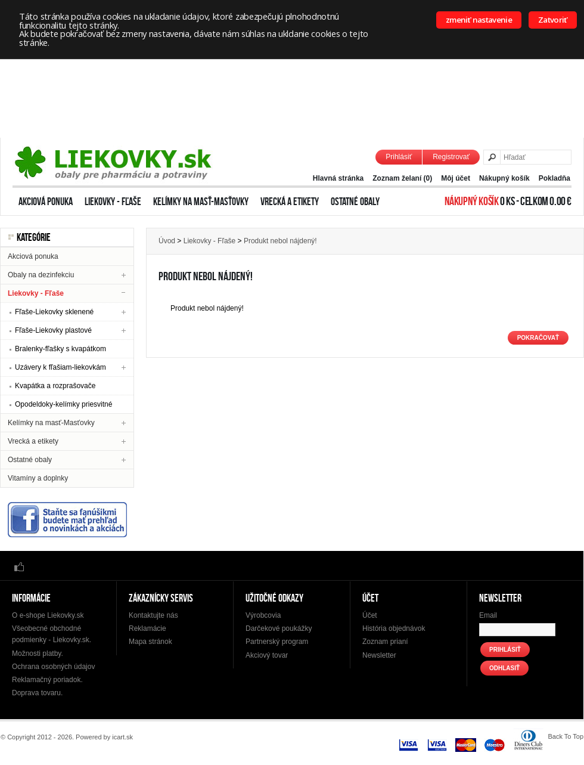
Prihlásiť (399, 157)
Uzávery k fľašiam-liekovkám (60, 367)
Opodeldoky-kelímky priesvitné (63, 404)
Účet (369, 615)
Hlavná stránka (338, 178)
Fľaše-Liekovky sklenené (54, 312)
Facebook (19, 566)
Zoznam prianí (385, 641)
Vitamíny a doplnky (38, 478)
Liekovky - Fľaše (113, 201)
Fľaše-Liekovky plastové (53, 330)
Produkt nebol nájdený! (280, 241)
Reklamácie (147, 628)
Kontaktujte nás (153, 615)
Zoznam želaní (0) (402, 178)
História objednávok (393, 628)
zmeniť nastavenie (479, 19)
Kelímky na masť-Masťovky (200, 201)
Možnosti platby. (37, 653)
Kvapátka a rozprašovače (55, 386)
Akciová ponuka (45, 201)
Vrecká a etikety (289, 201)
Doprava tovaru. (37, 693)
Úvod (167, 241)
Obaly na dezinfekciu (41, 275)
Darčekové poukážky (279, 628)
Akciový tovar (267, 655)
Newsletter (379, 655)
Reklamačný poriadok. (47, 680)
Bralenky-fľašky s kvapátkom (60, 349)
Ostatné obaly (355, 201)
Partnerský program (277, 641)
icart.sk (122, 737)
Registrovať (451, 157)
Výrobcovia (263, 615)
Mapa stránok (150, 641)
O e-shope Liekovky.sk (48, 615)
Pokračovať (538, 338)
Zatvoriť (552, 19)
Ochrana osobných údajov (53, 666)
